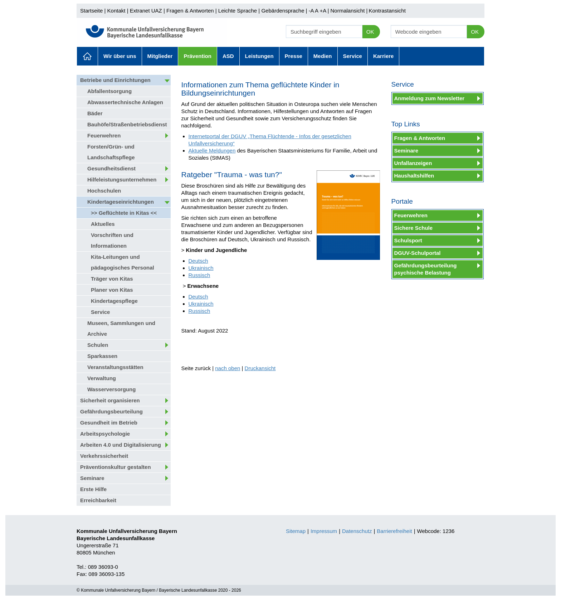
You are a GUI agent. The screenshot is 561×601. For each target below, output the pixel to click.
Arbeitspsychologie (105, 434)
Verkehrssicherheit (104, 456)
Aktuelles (87, 56)
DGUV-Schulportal (417, 253)
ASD (228, 56)
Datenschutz (357, 531)
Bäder (95, 113)
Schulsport (408, 240)
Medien (322, 56)
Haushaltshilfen (414, 176)
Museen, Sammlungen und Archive (121, 328)
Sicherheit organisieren (110, 400)
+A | (323, 11)
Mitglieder (160, 56)
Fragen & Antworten (190, 11)
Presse (293, 56)
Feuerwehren (104, 135)
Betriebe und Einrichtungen (115, 80)
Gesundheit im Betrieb (108, 423)
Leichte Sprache (237, 11)
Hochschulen (104, 191)
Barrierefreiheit (394, 531)
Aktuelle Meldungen (212, 150)
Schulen (97, 345)
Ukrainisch (201, 268)
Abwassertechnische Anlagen (125, 102)
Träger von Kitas (112, 279)
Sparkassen (102, 356)
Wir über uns (119, 56)
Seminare (92, 478)
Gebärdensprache (282, 11)
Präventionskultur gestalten (115, 467)
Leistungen (259, 56)
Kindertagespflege (114, 301)
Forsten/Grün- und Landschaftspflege (111, 152)
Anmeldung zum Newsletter (429, 98)
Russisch (199, 275)
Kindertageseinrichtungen (120, 202)
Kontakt (116, 11)
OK (370, 32)
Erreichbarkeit (98, 500)
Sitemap (296, 531)
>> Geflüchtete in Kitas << (124, 213)
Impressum (324, 531)
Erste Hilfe (93, 489)
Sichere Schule (413, 228)
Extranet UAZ (146, 11)
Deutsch (198, 261)
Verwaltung (101, 378)
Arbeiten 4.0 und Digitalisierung (120, 445)
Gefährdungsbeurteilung (111, 411)
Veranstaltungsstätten (115, 367)
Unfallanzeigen (413, 163)
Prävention (197, 56)
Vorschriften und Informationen (112, 240)
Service (352, 56)
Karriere (383, 56)
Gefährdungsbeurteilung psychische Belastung (425, 269)
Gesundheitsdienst (111, 168)
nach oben (227, 368)
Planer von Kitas (112, 290)
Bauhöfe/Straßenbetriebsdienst (127, 124)
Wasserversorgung (111, 389)
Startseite (91, 11)
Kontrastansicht (387, 11)
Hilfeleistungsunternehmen (121, 179)
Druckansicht (260, 368)
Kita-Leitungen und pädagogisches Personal (122, 262)
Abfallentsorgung (109, 91)
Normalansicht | (348, 11)
